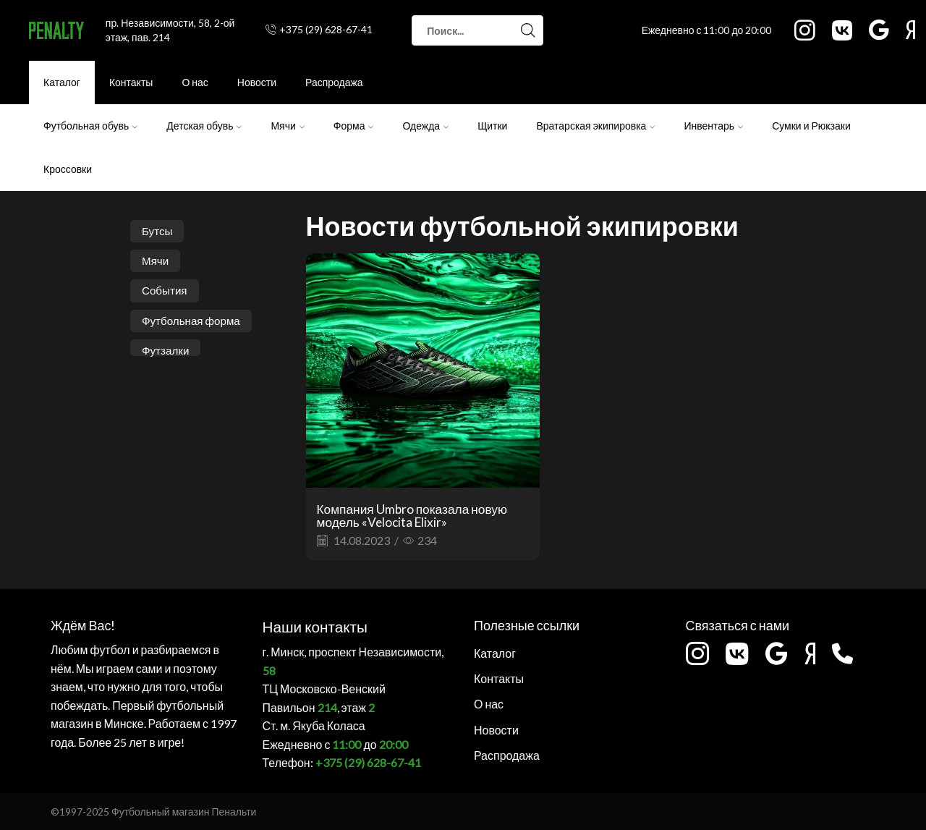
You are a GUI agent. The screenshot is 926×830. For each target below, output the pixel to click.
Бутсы (158, 231)
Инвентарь (713, 125)
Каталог (61, 82)
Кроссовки (67, 169)
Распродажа (334, 82)
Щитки (492, 125)
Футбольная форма (193, 322)
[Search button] (528, 30)
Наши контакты (308, 624)
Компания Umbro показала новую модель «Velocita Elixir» (418, 515)
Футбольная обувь (90, 125)
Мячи (287, 125)
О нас (195, 82)
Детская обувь (204, 125)
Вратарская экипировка (595, 125)
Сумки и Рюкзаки (811, 125)
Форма (354, 125)
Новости (256, 82)
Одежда (425, 125)
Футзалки (167, 352)
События (166, 292)
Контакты (131, 82)
